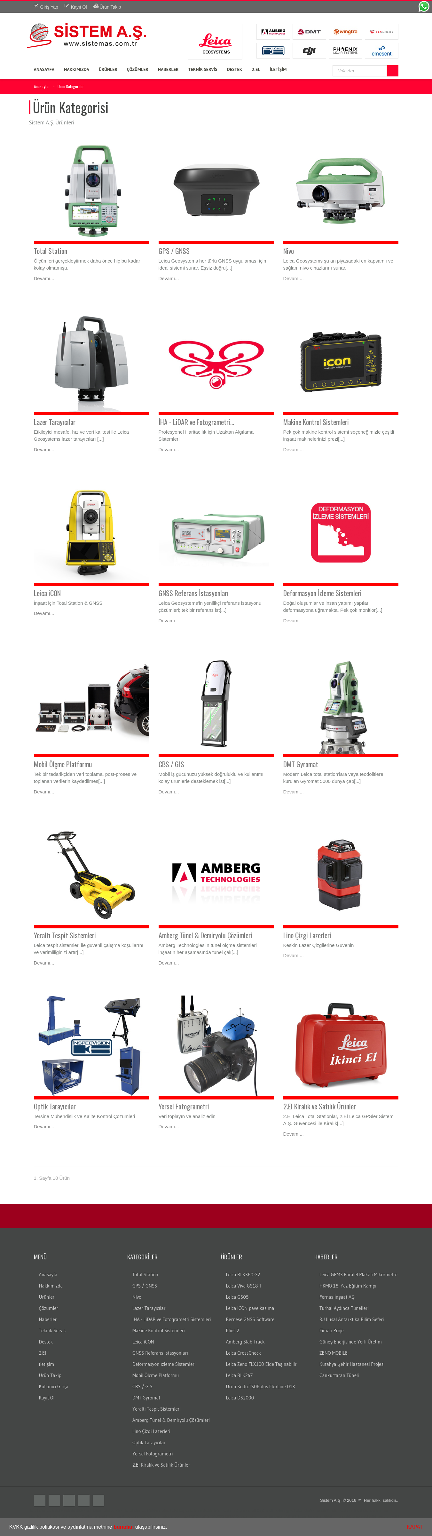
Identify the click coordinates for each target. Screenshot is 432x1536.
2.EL (256, 69)
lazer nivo (249, 1516)
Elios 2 (232, 1330)
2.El (42, 1353)
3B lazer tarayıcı (306, 1516)
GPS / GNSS (174, 251)
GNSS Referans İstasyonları (194, 593)
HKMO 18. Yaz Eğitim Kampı (347, 1286)
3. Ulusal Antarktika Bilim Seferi (351, 1319)
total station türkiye (142, 1510)
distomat (83, 1510)
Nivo (288, 251)
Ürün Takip (50, 1375)
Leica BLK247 (239, 1375)
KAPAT (415, 1527)
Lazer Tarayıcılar (54, 422)
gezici (155, 1516)
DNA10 (232, 1516)
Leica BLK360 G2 (243, 1275)
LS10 (193, 1516)
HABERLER (168, 69)
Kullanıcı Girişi (53, 1386)
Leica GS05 (237, 1297)
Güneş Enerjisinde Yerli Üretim (350, 1342)
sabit (144, 1516)
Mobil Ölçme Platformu (63, 764)
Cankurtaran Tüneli (339, 1375)
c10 (287, 1516)
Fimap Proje (331, 1330)
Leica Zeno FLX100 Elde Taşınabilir (261, 1364)
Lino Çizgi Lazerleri (307, 935)
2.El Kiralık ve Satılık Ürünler (319, 1106)
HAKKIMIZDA (76, 69)
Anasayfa (41, 86)
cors (135, 1516)
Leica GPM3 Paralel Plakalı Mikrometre (358, 1275)
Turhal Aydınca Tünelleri (344, 1308)
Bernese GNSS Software (250, 1319)
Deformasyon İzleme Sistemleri (322, 593)
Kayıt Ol (47, 1398)
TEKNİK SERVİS (202, 69)
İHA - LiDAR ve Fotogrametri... (196, 422)
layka (184, 1510)
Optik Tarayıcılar (55, 1106)
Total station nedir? (311, 1510)
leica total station (108, 1510)
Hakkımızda (51, 1286)
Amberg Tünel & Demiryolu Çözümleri (205, 935)
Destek (46, 1342)
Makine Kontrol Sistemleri (316, 422)
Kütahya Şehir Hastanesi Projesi (351, 1364)
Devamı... (44, 278)
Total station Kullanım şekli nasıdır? (91, 1516)
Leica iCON (47, 593)
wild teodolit (380, 1516)
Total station (40, 1510)
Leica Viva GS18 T (244, 1286)
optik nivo (351, 1516)
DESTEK (234, 69)
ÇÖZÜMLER (137, 69)
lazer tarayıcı (270, 1516)
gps (289, 1510)
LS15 (204, 1516)
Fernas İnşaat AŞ (337, 1297)
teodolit (68, 1510)
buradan (124, 1527)
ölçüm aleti (246, 1510)
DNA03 (217, 1516)
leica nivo (170, 1516)
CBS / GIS (171, 764)
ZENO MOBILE (333, 1353)
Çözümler (49, 1308)
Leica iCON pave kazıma (250, 1308)
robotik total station (217, 1510)
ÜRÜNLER (108, 69)
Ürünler (47, 1297)
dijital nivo (332, 1516)
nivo (184, 1516)
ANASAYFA (44, 69)
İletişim (46, 1364)
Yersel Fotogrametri (184, 1106)
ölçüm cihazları (271, 1510)
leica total (169, 1510)
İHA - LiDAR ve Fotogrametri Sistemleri (171, 1319)
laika (194, 1510)
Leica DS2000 (240, 1398)
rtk (127, 1516)
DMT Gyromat (300, 764)
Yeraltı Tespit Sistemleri (65, 935)
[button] (169, 1528)
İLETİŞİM (278, 69)
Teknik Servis (52, 1330)
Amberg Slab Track (245, 1342)
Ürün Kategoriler (71, 86)
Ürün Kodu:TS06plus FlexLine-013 (260, 1386)
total (56, 1510)
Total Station (50, 251)
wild (364, 1516)
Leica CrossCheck (243, 1353)
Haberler (48, 1319)
